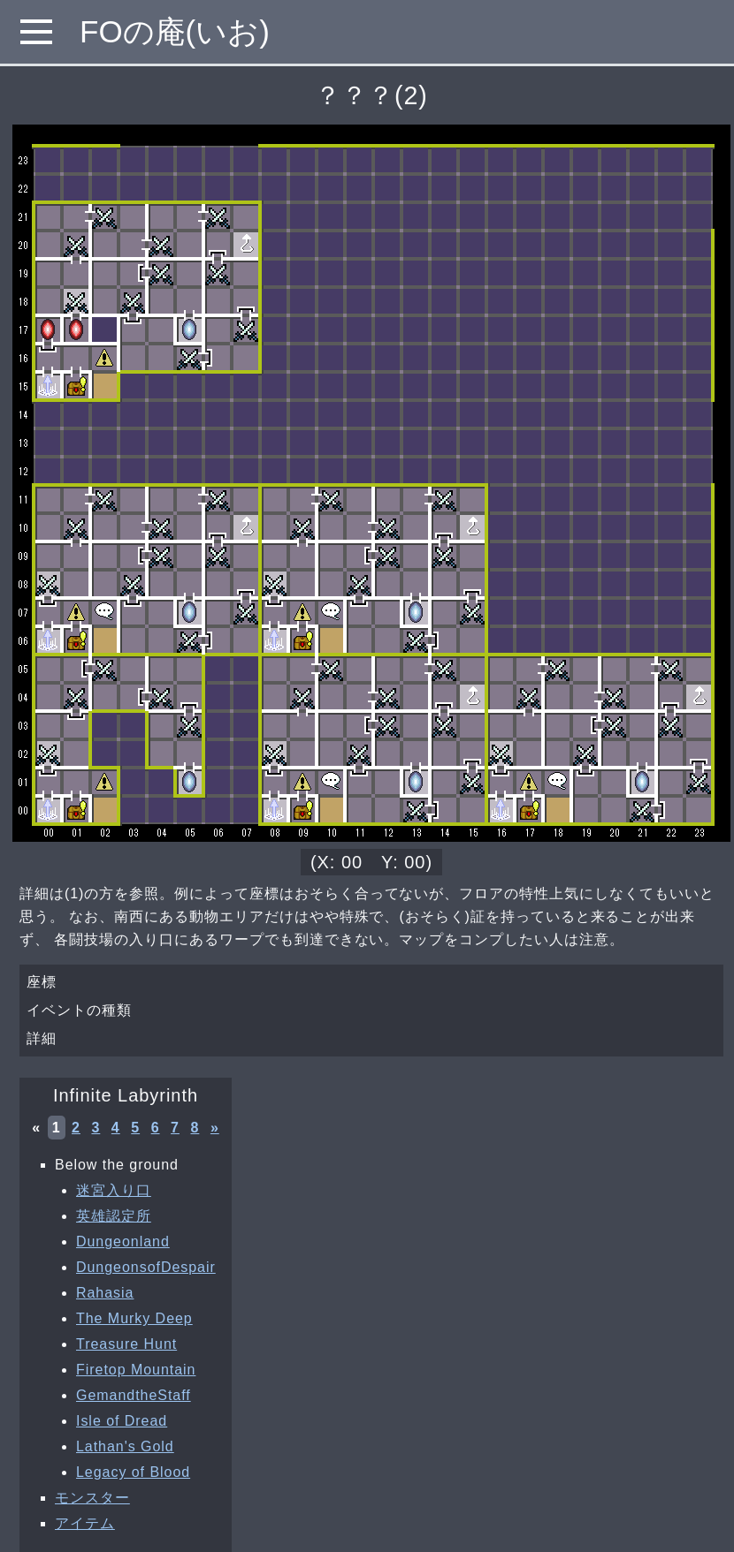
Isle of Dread (121, 1420)
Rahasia (105, 1292)
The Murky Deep (134, 1318)
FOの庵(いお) (175, 31)
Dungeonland (123, 1241)
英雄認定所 (113, 1215)
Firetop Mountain (135, 1369)
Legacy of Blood (133, 1472)
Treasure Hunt (126, 1343)
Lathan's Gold (125, 1446)
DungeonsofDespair (146, 1267)
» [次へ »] (214, 1127)
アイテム (85, 1523)
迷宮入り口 (113, 1190)
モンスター (92, 1497)
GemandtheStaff (133, 1395)
